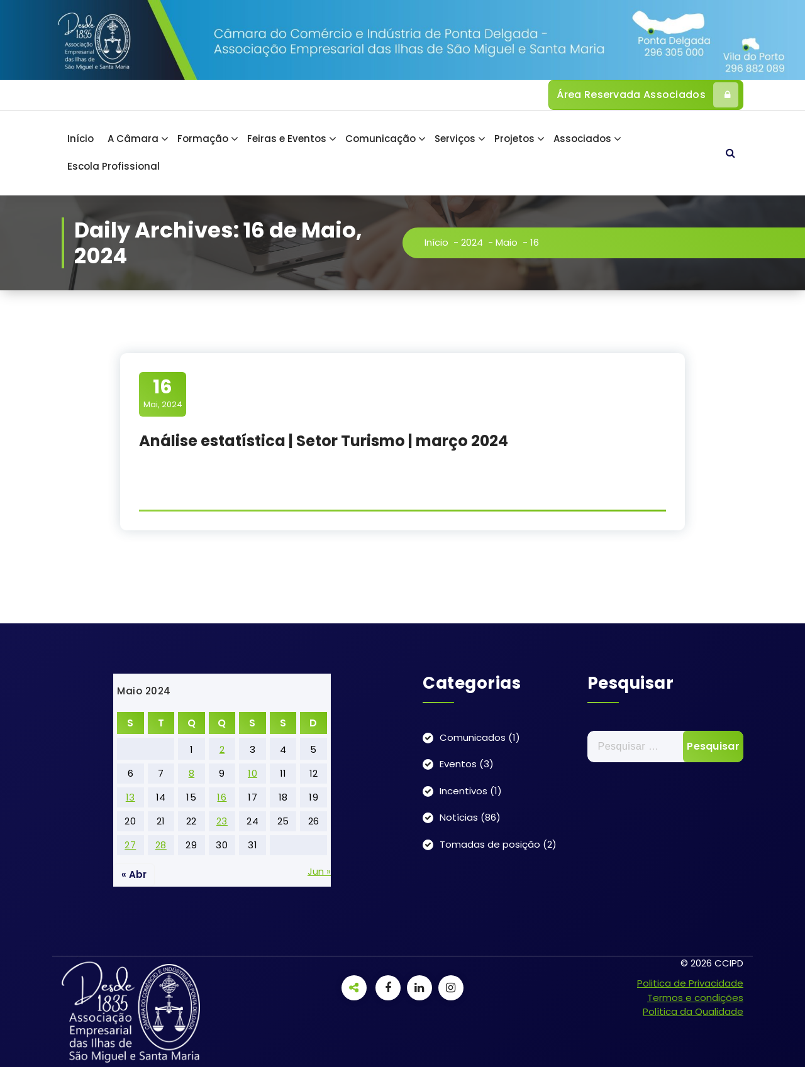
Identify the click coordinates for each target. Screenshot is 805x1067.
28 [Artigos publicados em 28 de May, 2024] (161, 844)
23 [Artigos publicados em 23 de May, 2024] (222, 821)
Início (80, 138)
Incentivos (463, 790)
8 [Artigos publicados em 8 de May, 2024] (192, 773)
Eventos (458, 763)
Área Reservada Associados (647, 94)
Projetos (514, 138)
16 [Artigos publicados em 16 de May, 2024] (221, 797)
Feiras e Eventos (286, 138)
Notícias (459, 817)
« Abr (134, 874)
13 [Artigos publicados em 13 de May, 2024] (130, 797)
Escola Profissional (113, 166)
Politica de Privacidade (690, 983)
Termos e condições (695, 997)
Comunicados (473, 737)
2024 (474, 242)
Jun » (319, 871)
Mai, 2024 (162, 393)
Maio (508, 242)
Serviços (455, 138)
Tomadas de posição (490, 844)
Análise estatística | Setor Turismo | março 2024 (323, 440)
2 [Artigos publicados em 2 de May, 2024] (222, 749)
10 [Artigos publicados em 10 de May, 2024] (252, 773)
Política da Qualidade (693, 1011)
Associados (582, 138)
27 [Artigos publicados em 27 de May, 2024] (130, 844)
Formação (202, 138)
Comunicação (380, 138)
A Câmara (133, 138)
